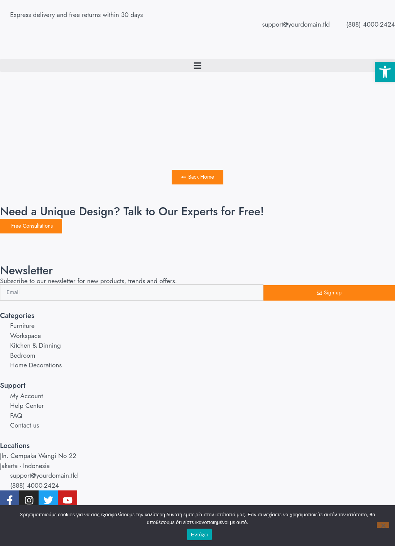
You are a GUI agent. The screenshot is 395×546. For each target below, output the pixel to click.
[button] (385, 72)
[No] (383, 525)
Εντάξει (199, 535)
